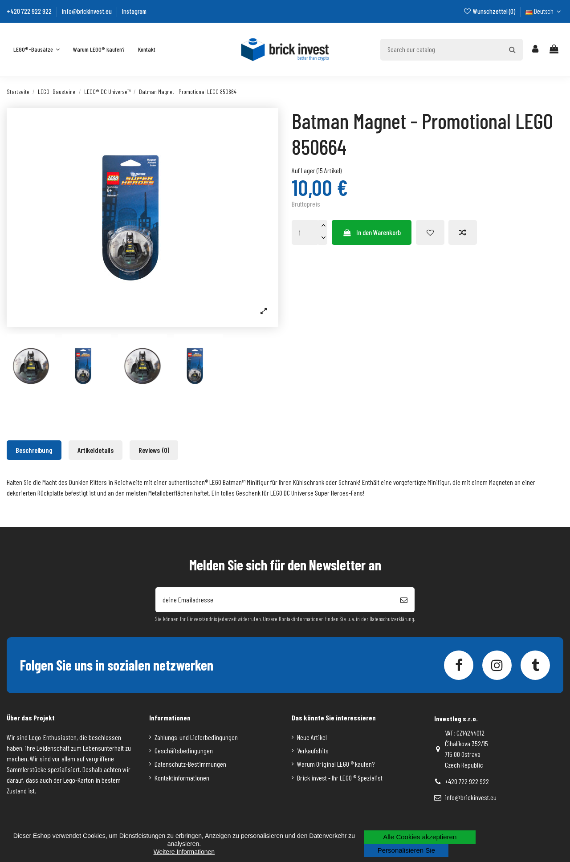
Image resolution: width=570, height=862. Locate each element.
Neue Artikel (312, 737)
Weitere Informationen (184, 851)
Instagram (134, 11)
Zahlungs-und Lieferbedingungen (196, 737)
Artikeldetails (95, 450)
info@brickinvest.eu (87, 11)
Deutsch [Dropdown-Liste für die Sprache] (544, 11)
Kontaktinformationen (182, 777)
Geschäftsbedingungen (184, 750)
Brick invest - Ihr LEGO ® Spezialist (340, 777)
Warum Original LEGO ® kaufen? (336, 764)
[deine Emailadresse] (274, 599)
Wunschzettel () (489, 11)
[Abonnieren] (404, 599)
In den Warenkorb (371, 232)
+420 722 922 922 (30, 11)
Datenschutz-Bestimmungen (190, 764)
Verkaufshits (313, 750)
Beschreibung (34, 450)
